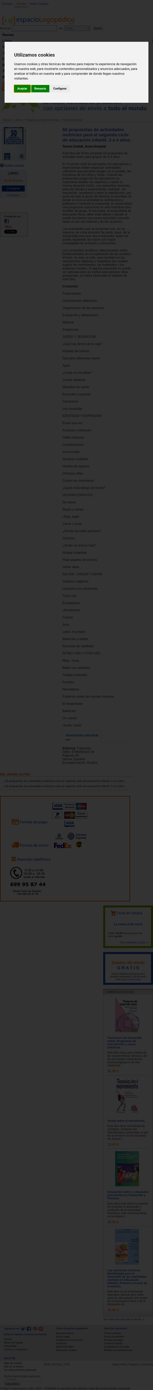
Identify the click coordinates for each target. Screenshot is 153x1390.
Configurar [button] (60, 88)
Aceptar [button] (22, 88)
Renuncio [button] (40, 88)
